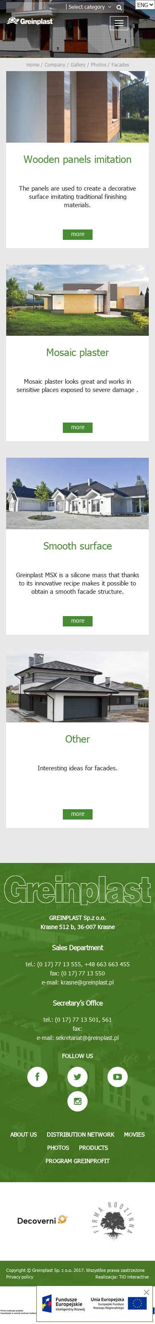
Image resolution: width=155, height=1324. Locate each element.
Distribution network (80, 1134)
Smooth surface (77, 545)
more (77, 234)
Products (93, 1148)
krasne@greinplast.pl (87, 982)
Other (77, 738)
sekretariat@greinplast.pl (87, 1038)
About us (23, 1134)
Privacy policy (19, 1276)
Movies (134, 1134)
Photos (58, 1148)
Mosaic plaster (77, 351)
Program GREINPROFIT (77, 1161)
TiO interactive (134, 1276)
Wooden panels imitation (77, 158)
